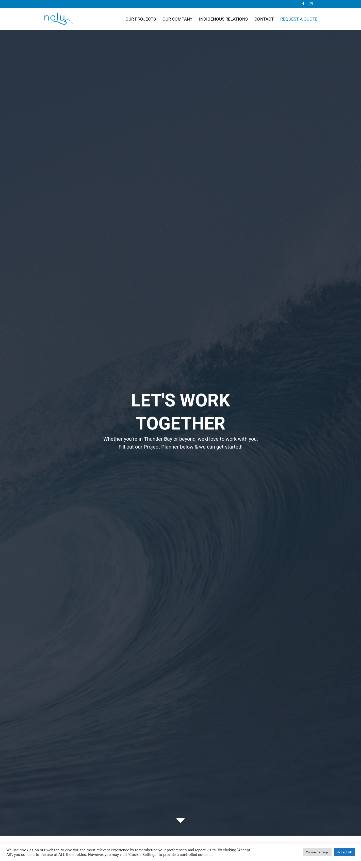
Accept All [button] (344, 852)
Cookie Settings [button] (317, 852)
